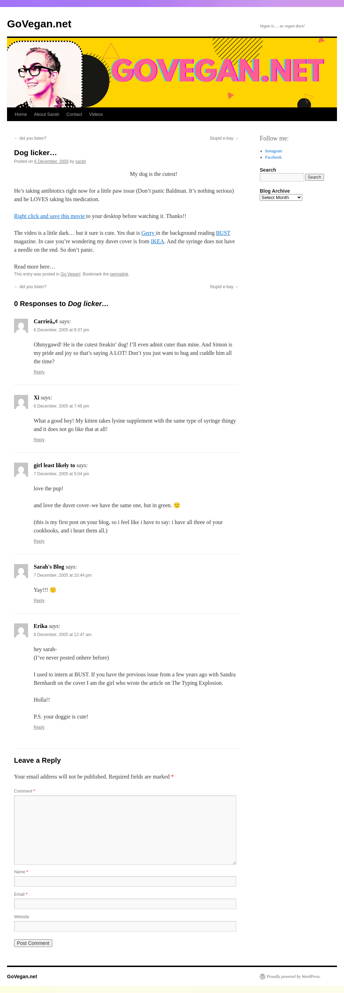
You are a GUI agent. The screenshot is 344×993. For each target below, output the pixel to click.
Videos (96, 114)
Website (21, 916)
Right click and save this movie (50, 216)
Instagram (273, 150)
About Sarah (46, 114)
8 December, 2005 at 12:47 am (63, 634)
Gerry (148, 233)
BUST (223, 233)
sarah (80, 161)
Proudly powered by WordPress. (294, 976)
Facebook (273, 157)
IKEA (157, 241)
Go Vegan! (71, 274)
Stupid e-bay (224, 138)
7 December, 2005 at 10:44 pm (63, 575)
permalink (119, 274)
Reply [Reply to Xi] (39, 439)
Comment (24, 791)
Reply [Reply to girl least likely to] (39, 541)
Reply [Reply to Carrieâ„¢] (39, 372)
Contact (74, 114)
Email (20, 894)
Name (21, 871)
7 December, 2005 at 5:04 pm (61, 473)
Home (21, 114)
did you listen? (30, 138)
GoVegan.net (39, 23)
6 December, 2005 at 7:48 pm (61, 406)
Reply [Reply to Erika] (39, 727)
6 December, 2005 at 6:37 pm (61, 329)
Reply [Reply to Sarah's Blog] (39, 600)
